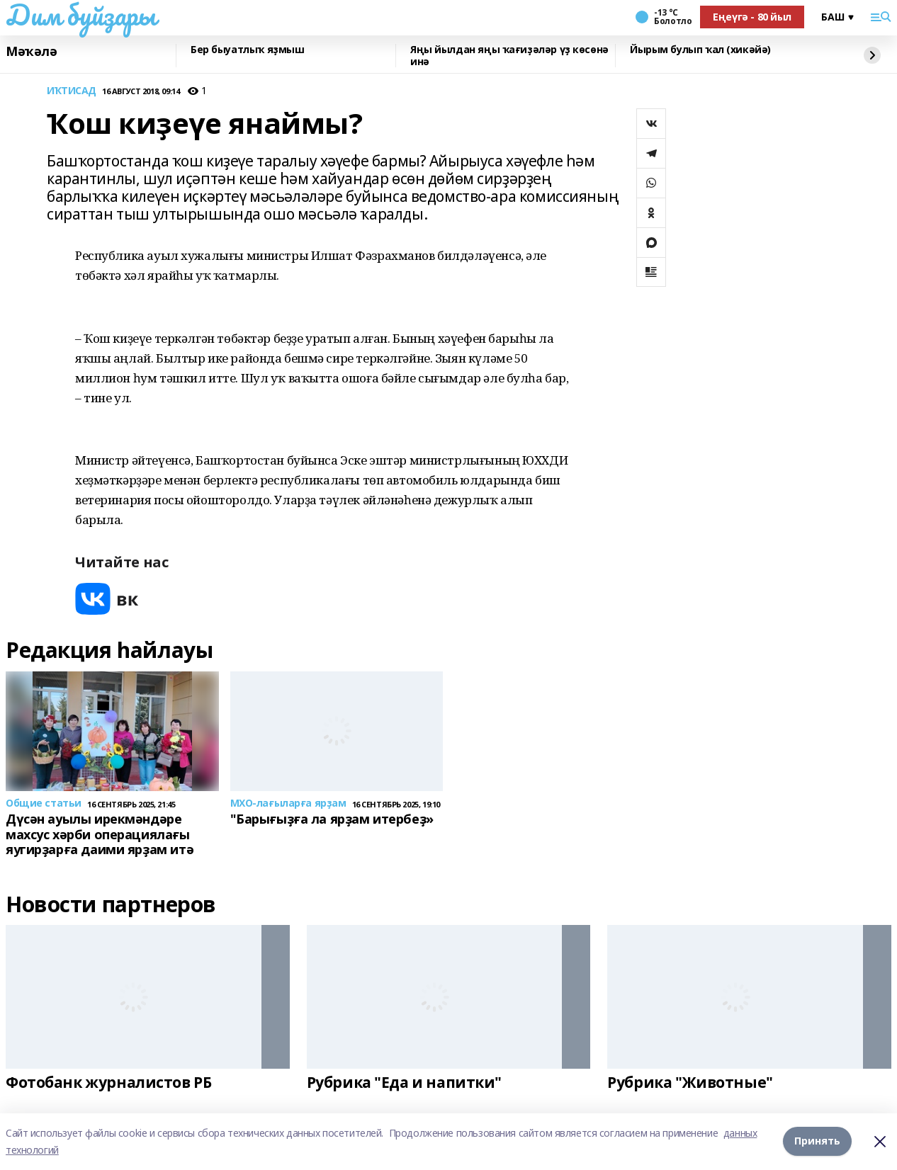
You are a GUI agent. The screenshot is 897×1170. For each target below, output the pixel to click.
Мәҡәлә (31, 51)
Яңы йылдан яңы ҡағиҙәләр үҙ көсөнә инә (509, 55)
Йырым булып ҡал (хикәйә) (700, 50)
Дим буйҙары (80, 15)
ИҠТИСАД (71, 91)
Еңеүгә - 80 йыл (752, 16)
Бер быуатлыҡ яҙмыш (247, 50)
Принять (817, 1141)
